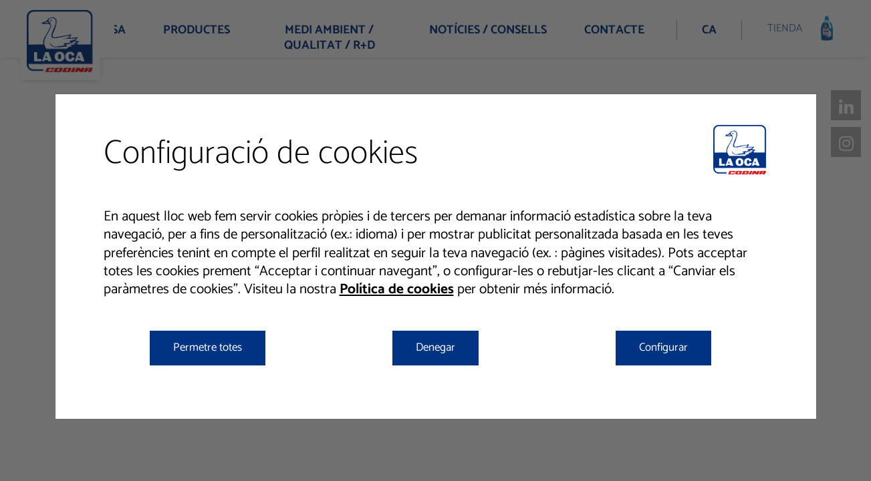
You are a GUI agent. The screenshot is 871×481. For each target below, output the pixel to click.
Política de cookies (397, 289)
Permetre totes (207, 347)
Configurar (663, 347)
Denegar (435, 347)
